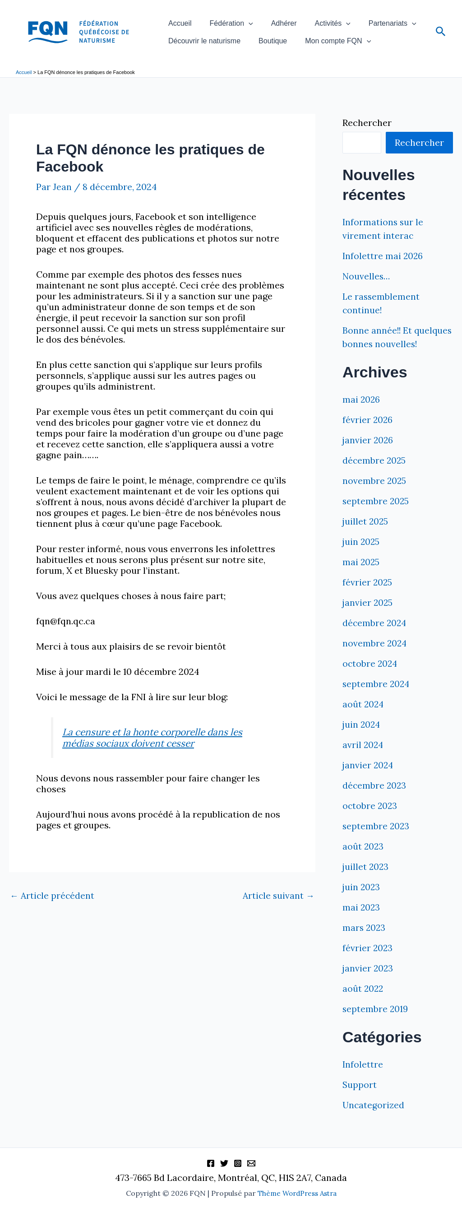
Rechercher (367, 122)
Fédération (216, 19)
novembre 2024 (375, 656)
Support (359, 1098)
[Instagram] (238, 1164)
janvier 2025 (368, 616)
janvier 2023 (368, 981)
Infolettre (362, 1077)
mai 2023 (361, 920)
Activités (298, 19)
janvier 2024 (368, 778)
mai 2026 (361, 412)
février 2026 (367, 433)
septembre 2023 (376, 839)
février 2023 (367, 961)
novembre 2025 (374, 494)
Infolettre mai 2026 (383, 255)
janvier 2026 (368, 453)
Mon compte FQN (313, 45)
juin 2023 (361, 900)
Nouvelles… (367, 276)
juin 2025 (361, 555)
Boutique (258, 45)
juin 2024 (362, 737)
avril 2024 (363, 758)
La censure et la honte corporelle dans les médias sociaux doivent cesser (158, 737)
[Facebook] (211, 1164)
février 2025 (367, 595)
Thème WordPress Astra (297, 1193)
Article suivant (277, 894)
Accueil (175, 19)
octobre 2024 (370, 677)
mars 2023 (364, 941)
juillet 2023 (366, 880)
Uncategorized (373, 1118)
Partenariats (348, 19)
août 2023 (363, 859)
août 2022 (363, 1002)
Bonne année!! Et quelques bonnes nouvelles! (378, 344)
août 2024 (363, 717)
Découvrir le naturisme (199, 45)
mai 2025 (361, 575)
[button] (233, 19)
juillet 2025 (365, 534)
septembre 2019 (375, 1022)
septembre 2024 (376, 697)
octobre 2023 (370, 819)
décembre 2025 (374, 473)
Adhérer (259, 19)
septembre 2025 (376, 514)
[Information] (251, 1164)
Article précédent (53, 894)
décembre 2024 (375, 636)
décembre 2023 (374, 798)
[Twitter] (224, 1164)
